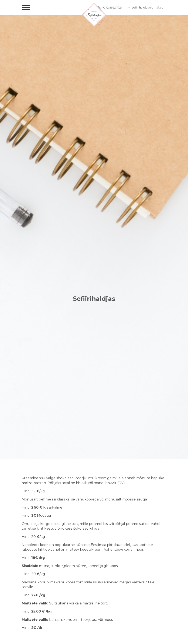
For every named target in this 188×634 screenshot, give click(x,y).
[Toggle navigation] (26, 7)
